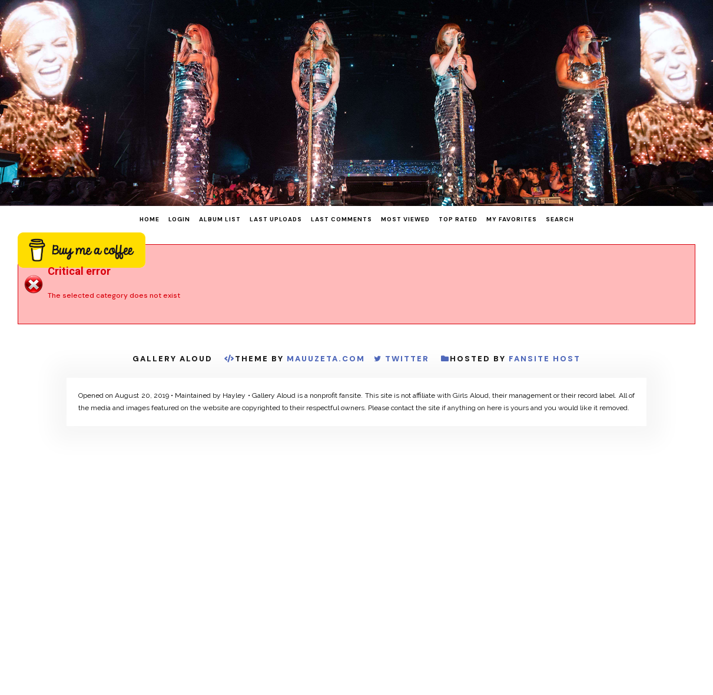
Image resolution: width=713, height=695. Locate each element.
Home (150, 219)
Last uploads (276, 219)
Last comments (341, 219)
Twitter (407, 359)
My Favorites (511, 219)
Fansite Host (545, 359)
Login (179, 219)
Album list (220, 219)
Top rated (458, 219)
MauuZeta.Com (326, 359)
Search (560, 219)
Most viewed (405, 219)
